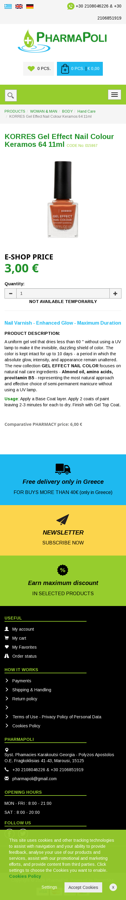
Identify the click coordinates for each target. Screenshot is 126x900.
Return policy (21, 698)
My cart (15, 638)
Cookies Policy (22, 725)
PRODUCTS (15, 111)
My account (19, 629)
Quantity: (14, 283)
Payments (18, 680)
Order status (21, 656)
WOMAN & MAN (43, 111)
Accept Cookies (83, 887)
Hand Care (86, 111)
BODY (67, 111)
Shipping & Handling (28, 689)
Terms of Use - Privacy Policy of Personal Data (53, 716)
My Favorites (21, 647)
